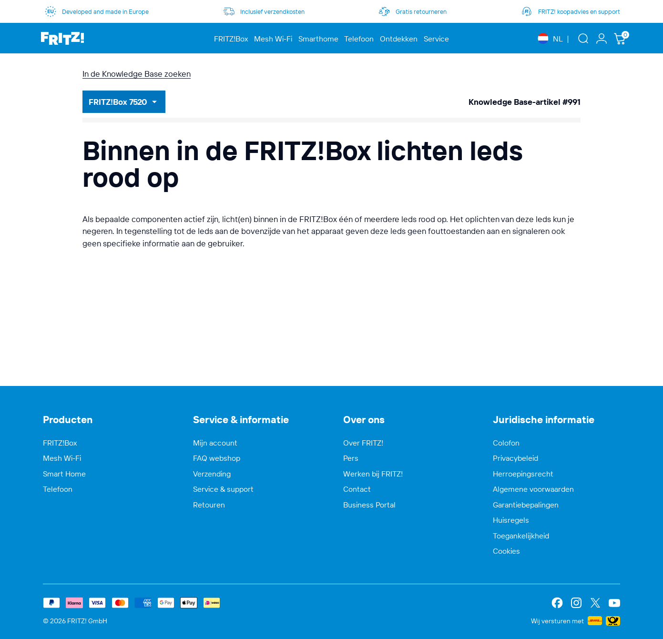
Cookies (506, 551)
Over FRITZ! (363, 442)
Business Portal (369, 504)
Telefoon (57, 489)
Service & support (223, 489)
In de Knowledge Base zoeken (136, 74)
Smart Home (64, 473)
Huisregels (511, 520)
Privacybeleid (515, 458)
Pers (350, 458)
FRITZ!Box (60, 442)
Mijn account (215, 442)
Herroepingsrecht (523, 473)
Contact (357, 489)
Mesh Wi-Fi (62, 458)
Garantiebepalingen (526, 504)
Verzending (212, 473)
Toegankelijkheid (521, 535)
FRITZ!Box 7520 (118, 102)
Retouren (209, 504)
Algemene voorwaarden (533, 489)
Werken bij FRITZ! (373, 473)
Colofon (506, 442)
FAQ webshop (216, 458)
